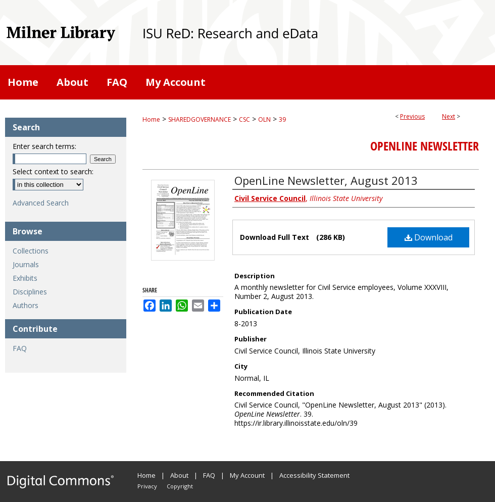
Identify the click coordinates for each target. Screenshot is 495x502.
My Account (247, 475)
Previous (412, 116)
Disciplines (30, 291)
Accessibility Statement (314, 475)
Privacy (147, 486)
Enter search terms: (44, 146)
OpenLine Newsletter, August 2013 (326, 180)
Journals (26, 264)
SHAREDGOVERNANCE (199, 119)
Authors (25, 305)
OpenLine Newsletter (424, 146)
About (179, 475)
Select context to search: (53, 171)
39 (282, 119)
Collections (30, 251)
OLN (264, 119)
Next (448, 116)
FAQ (20, 348)
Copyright (180, 486)
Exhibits (25, 278)
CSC (244, 119)
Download (429, 237)
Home (151, 119)
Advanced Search (41, 203)
